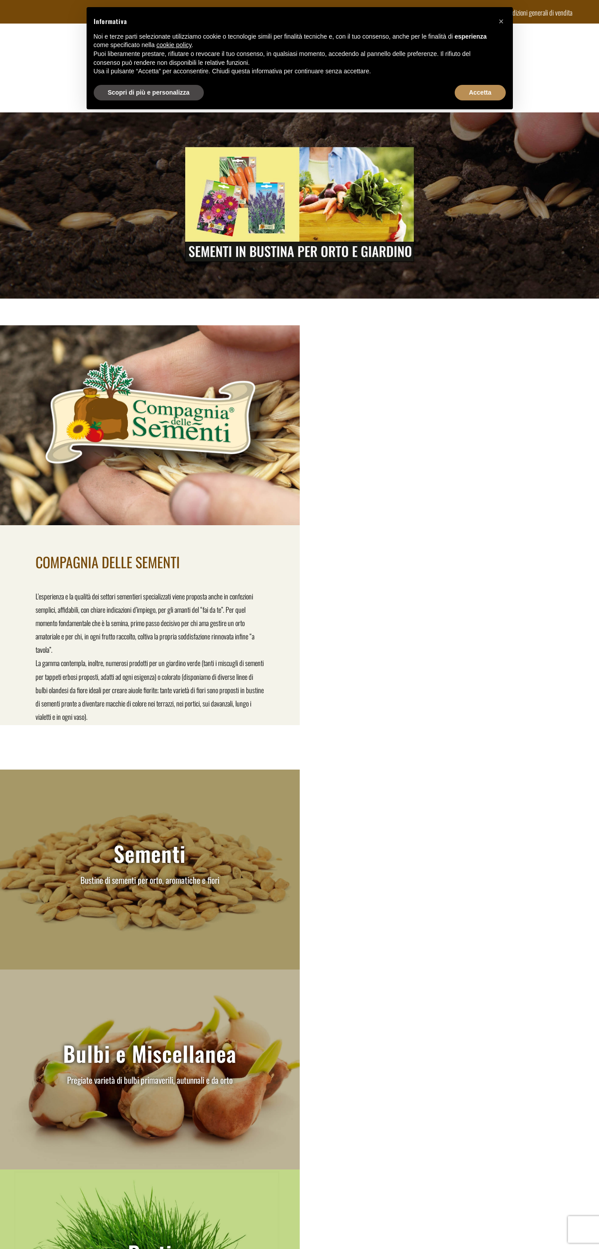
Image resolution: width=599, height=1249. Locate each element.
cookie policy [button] (173, 44)
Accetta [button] (480, 92)
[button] (501, 21)
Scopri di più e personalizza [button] (149, 92)
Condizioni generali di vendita (537, 12)
